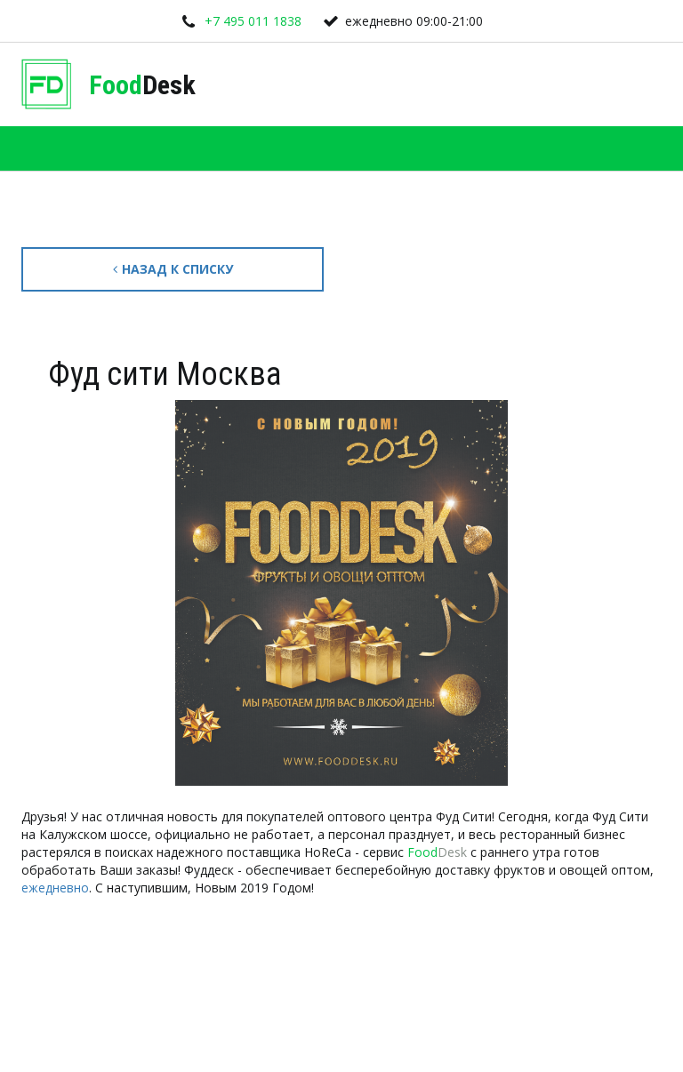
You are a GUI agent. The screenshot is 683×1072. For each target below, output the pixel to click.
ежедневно (55, 887)
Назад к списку (173, 268)
